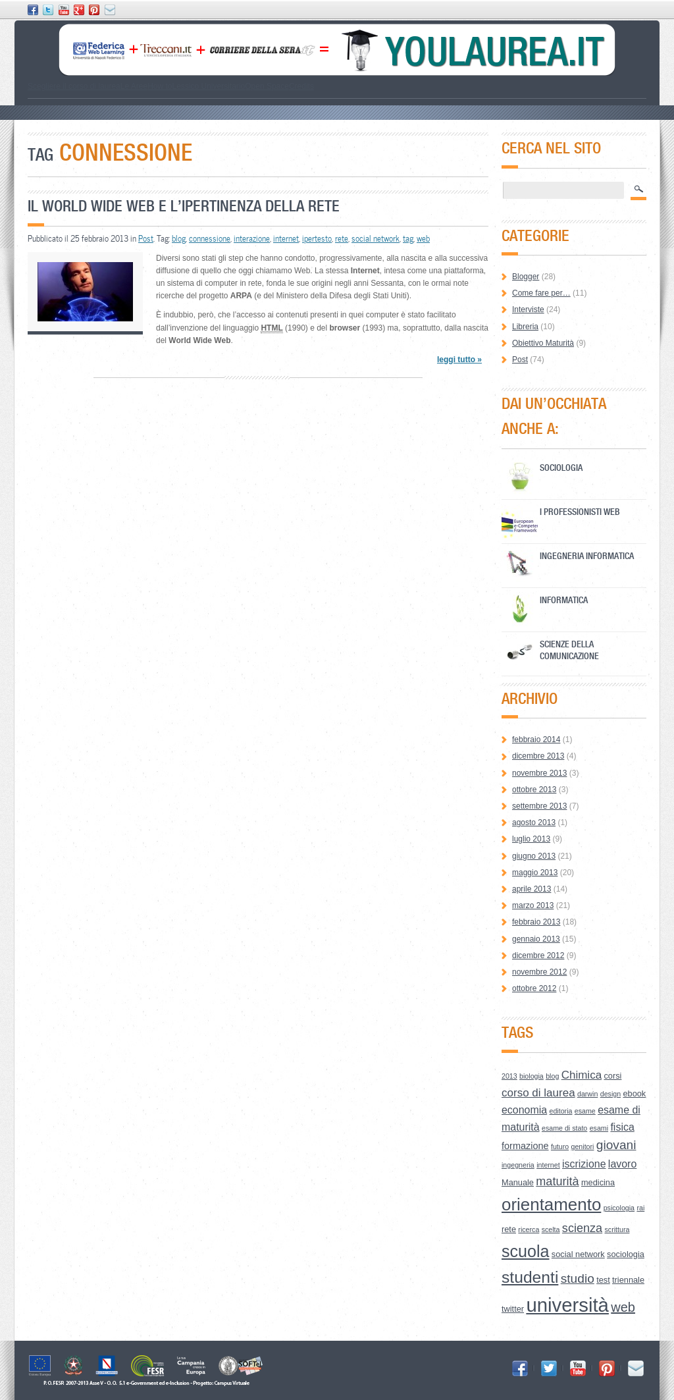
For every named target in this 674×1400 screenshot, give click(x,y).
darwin (587, 1094)
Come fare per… (541, 293)
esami (599, 1128)
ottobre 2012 (534, 988)
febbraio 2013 (536, 922)
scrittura (617, 1229)
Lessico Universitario (208, 86)
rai (640, 1208)
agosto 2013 (534, 822)
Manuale (518, 1182)
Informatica (564, 599)
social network (375, 238)
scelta (551, 1229)
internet (286, 238)
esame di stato (564, 1128)
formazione (525, 1146)
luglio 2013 (531, 839)
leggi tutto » (459, 359)
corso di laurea (538, 1093)
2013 (509, 1076)
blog (179, 238)
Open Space (267, 86)
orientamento (551, 1204)
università (567, 1305)
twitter (513, 1309)
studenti (530, 1277)
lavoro (622, 1164)
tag (408, 238)
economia (524, 1110)
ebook (634, 1093)
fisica (622, 1127)
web (423, 238)
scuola (526, 1251)
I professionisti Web (580, 511)
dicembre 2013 (538, 756)
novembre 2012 (539, 972)
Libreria (525, 326)
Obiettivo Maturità (543, 343)
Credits (301, 86)
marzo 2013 (533, 905)
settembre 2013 (539, 806)
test (603, 1280)
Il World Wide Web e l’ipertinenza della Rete (184, 205)
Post (145, 238)
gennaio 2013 (536, 939)
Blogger (525, 276)
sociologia (625, 1254)
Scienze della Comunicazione (569, 649)
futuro (560, 1146)
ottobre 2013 (534, 789)
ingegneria (518, 1165)
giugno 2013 (534, 856)
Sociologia (561, 467)
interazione (252, 238)
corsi (612, 1076)
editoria (561, 1111)
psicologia (619, 1208)
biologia (531, 1076)
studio (577, 1278)
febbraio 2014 (536, 739)
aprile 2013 (531, 889)
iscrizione (584, 1164)
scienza (582, 1228)
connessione (209, 238)
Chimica (581, 1075)
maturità (557, 1181)
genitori (582, 1146)
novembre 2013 (539, 773)
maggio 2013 (534, 872)
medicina (598, 1182)
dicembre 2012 (538, 955)
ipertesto (317, 238)
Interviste (528, 309)
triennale (628, 1280)
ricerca (528, 1229)
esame (585, 1111)
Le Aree (133, 86)
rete (341, 238)
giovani (616, 1145)
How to (159, 86)
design (610, 1094)
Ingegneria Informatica (587, 555)
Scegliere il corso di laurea (74, 86)
